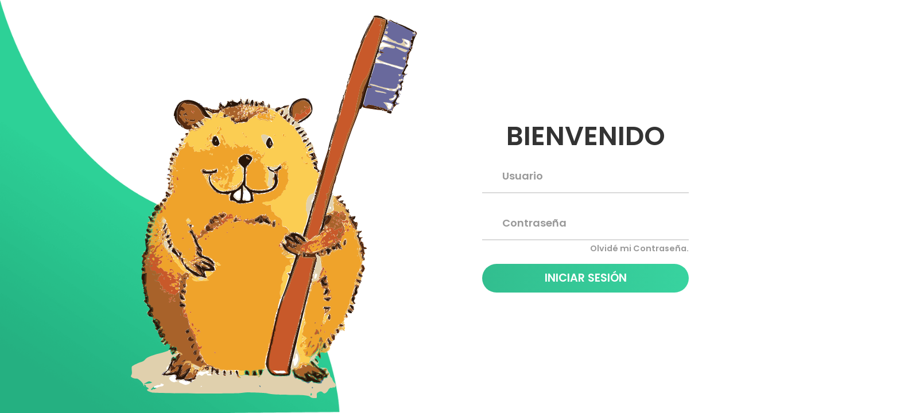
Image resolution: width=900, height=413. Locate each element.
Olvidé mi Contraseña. (639, 248)
